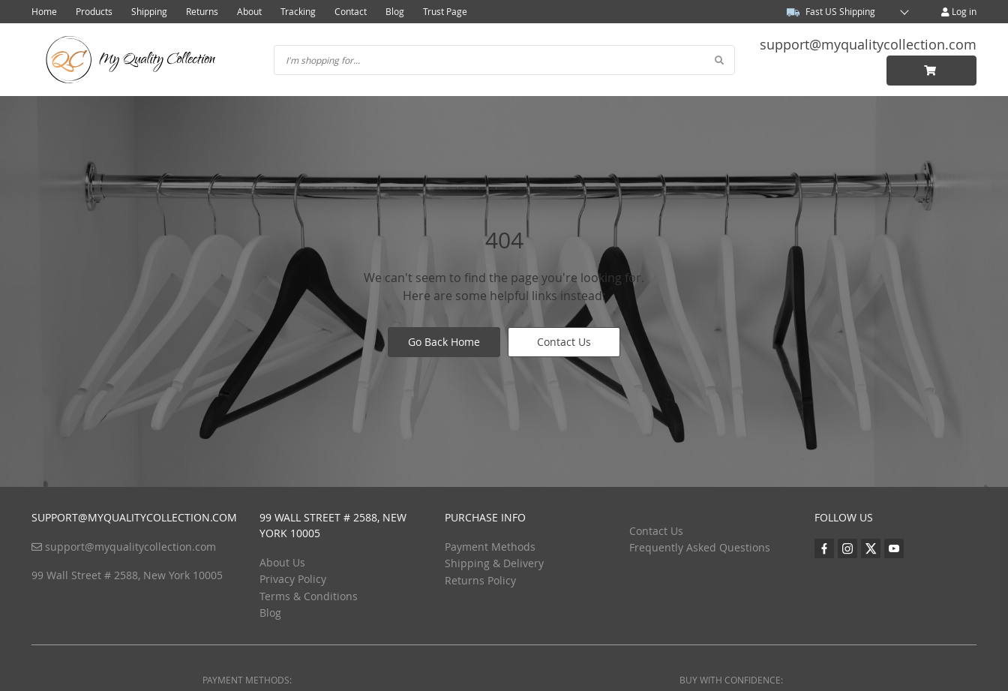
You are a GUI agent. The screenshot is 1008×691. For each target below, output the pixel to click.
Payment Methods (490, 546)
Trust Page (445, 11)
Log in (958, 11)
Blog (395, 11)
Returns (202, 11)
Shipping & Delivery (494, 563)
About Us (282, 562)
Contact (350, 11)
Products (94, 11)
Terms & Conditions (309, 596)
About (249, 11)
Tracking (298, 11)
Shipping (149, 11)
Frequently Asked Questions (699, 547)
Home (44, 11)
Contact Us (564, 342)
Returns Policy (480, 580)
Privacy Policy (293, 579)
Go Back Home (444, 342)
